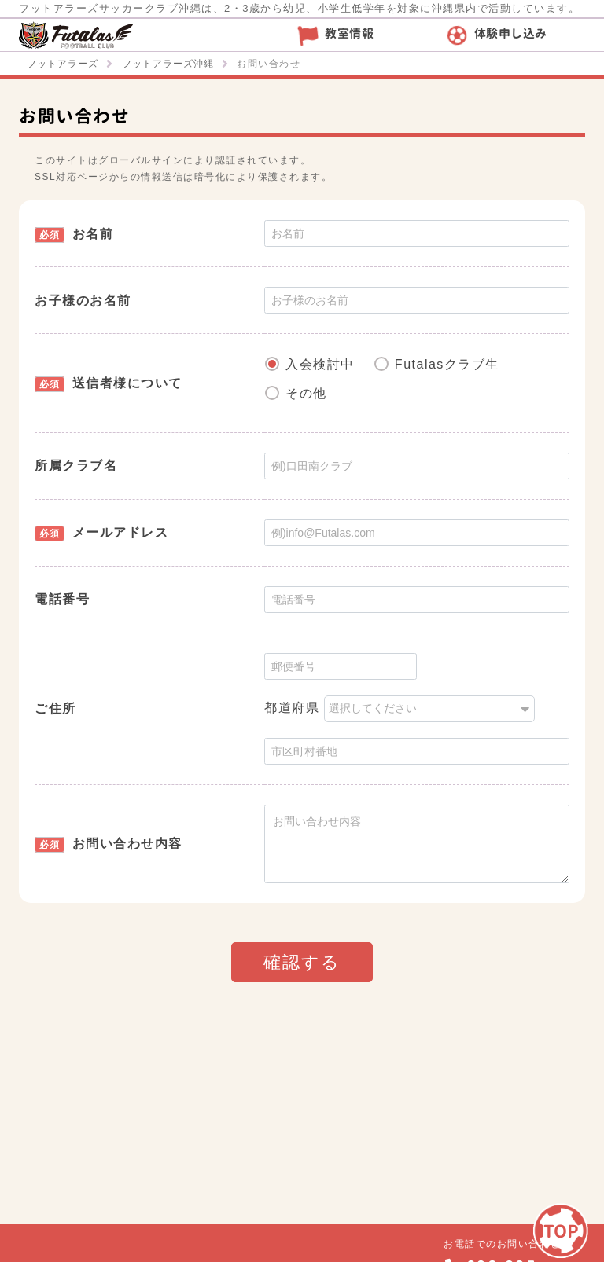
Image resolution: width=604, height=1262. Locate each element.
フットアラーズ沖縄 (168, 63)
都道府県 (291, 707)
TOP (561, 1231)
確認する (302, 962)
